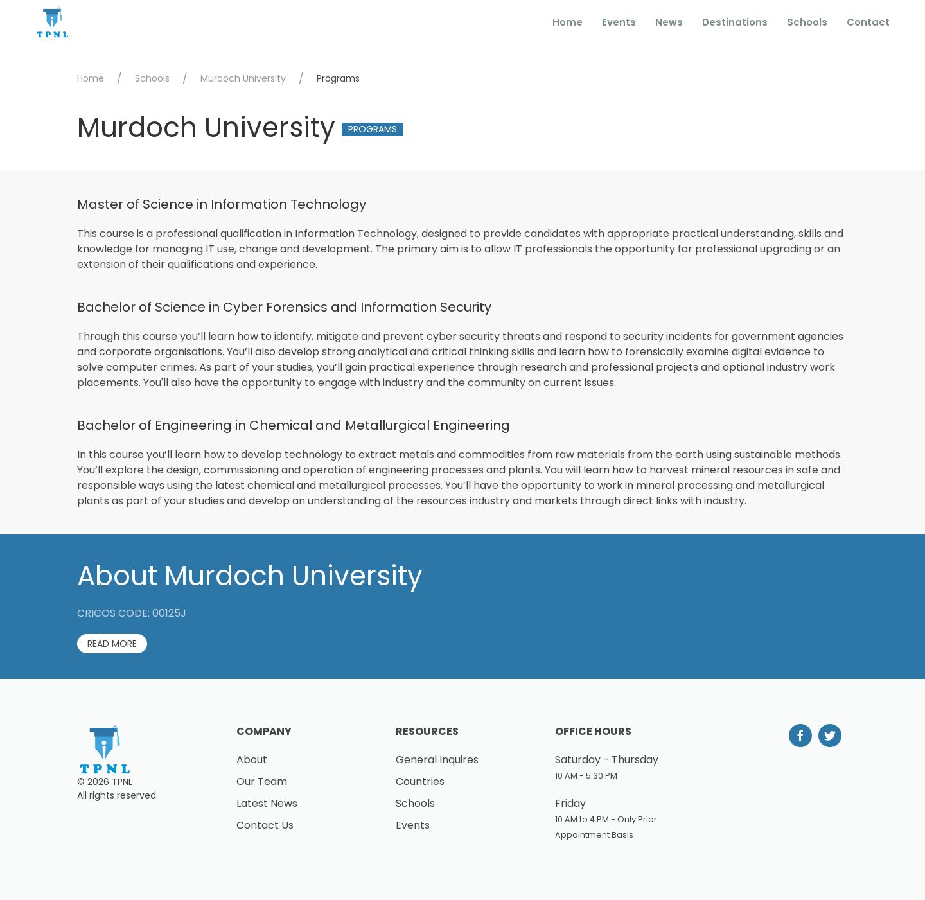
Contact (868, 22)
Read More (112, 643)
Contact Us (265, 825)
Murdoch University (243, 78)
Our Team (261, 781)
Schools (807, 22)
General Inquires (437, 759)
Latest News (266, 803)
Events (619, 22)
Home (567, 22)
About (251, 759)
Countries (420, 781)
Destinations (735, 22)
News (669, 22)
